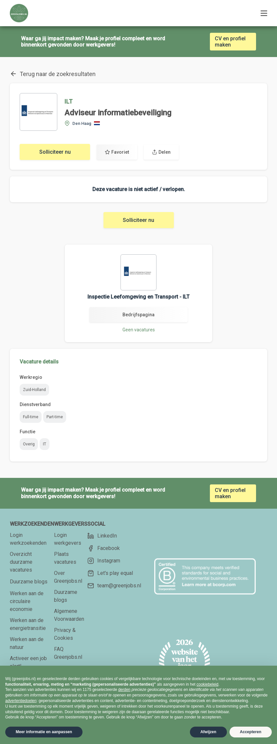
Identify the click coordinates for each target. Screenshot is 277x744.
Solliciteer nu (55, 152)
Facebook (103, 548)
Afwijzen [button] (208, 732)
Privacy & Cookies (65, 634)
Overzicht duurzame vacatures (21, 562)
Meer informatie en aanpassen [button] (44, 732)
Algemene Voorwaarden (69, 615)
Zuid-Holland (34, 389)
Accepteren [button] (250, 732)
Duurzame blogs (28, 581)
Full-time (30, 417)
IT (44, 444)
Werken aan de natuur (27, 643)
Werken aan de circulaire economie (27, 601)
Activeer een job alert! (28, 662)
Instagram (103, 561)
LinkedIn (102, 536)
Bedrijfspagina (138, 314)
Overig (29, 444)
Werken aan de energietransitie (28, 624)
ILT (69, 101)
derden (124, 689)
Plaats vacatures (65, 558)
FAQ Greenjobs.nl (68, 653)
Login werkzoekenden (28, 539)
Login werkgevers (67, 539)
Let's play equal (110, 573)
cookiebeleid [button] (207, 684)
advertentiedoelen (20, 700)
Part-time (54, 417)
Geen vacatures (138, 329)
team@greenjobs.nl (114, 585)
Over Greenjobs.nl (68, 577)
